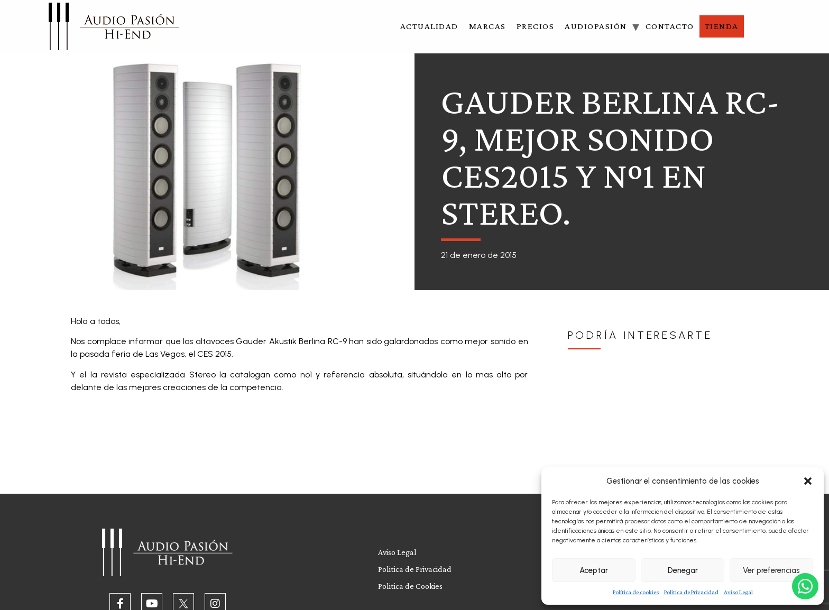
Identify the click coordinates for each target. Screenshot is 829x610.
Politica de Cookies (410, 585)
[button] (808, 481)
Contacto (670, 26)
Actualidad (429, 26)
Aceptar (593, 570)
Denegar (683, 570)
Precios (536, 26)
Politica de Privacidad (415, 569)
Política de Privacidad (691, 592)
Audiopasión (596, 26)
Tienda (722, 26)
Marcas (487, 26)
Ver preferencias (771, 570)
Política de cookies (636, 592)
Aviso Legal (738, 592)
